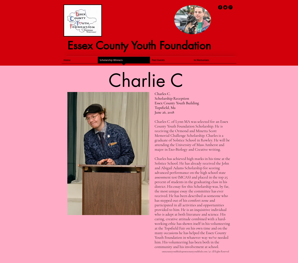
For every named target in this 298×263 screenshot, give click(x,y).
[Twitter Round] (225, 7)
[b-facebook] (220, 7)
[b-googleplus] (230, 7)
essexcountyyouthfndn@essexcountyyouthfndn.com (184, 251)
